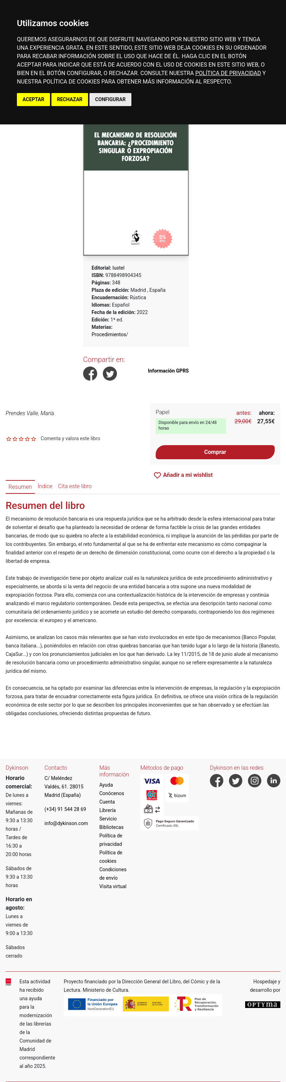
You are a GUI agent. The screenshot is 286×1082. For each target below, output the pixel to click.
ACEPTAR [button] (33, 99)
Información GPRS (168, 371)
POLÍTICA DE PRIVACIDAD (228, 73)
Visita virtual (112, 886)
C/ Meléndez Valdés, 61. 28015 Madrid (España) (63, 786)
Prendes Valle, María (30, 413)
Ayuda (106, 785)
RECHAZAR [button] (69, 99)
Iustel (118, 268)
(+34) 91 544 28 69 (65, 809)
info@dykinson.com (66, 823)
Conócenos (111, 793)
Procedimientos (109, 334)
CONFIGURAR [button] (110, 99)
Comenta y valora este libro (70, 438)
